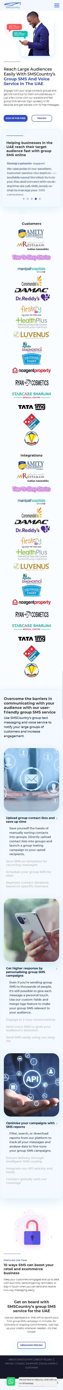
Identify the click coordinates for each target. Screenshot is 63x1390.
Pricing (41, 118)
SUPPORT (32, 1363)
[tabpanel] (32, 178)
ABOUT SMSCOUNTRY (21, 1359)
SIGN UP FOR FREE (16, 118)
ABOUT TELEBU (44, 1359)
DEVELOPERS (48, 1363)
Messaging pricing (31, 1345)
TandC (21, 1363)
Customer (31, 1367)
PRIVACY (10, 1363)
